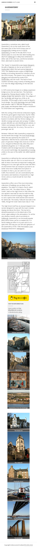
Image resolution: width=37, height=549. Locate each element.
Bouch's (32, 100)
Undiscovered (10, 2)
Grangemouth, (6, 50)
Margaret (4, 77)
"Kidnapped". (20, 229)
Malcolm (28, 69)
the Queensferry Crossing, (26, 150)
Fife (21, 53)
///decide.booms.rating (15, 312)
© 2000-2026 (29, 545)
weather (4, 86)
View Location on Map (14, 308)
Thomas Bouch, (15, 94)
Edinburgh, (5, 218)
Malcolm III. (12, 67)
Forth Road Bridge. (28, 135)
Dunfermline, (5, 69)
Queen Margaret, (29, 65)
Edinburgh (11, 57)
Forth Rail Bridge (19, 102)
